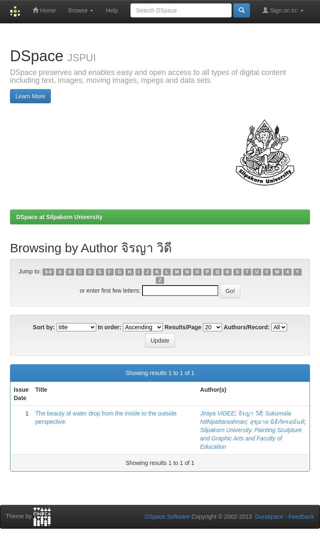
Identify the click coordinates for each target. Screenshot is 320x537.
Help (112, 10)
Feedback (301, 516)
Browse (81, 10)
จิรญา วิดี (250, 413)
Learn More (30, 96)
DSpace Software (167, 516)
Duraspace (269, 516)
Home (43, 10)
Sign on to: (283, 10)
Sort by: (44, 327)
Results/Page (183, 327)
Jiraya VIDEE (217, 413)
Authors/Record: (247, 327)
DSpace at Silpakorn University (59, 217)
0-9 (48, 271)
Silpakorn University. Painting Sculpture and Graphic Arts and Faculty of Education (251, 438)
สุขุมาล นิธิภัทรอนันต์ (277, 421)
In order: (110, 327)
